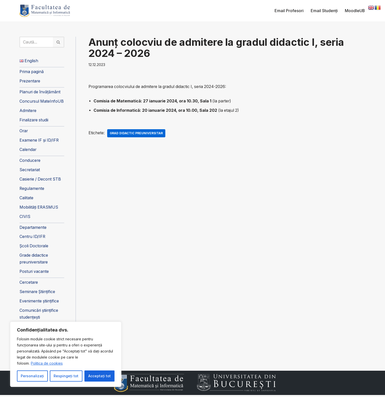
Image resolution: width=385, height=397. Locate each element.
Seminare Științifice (37, 293)
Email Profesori (288, 10)
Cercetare (28, 283)
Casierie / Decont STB (40, 180)
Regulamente (31, 189)
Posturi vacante (34, 273)
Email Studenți (323, 10)
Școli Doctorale (34, 247)
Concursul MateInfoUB (41, 101)
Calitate (26, 199)
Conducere (30, 161)
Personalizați (32, 376)
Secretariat (29, 170)
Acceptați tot (99, 376)
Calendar (28, 150)
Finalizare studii (34, 120)
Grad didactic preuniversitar (136, 133)
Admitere (28, 111)
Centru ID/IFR (32, 237)
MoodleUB (355, 10)
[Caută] (36, 42)
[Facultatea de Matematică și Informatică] (44, 11)
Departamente (33, 228)
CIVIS (24, 217)
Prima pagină (31, 72)
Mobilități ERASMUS (39, 208)
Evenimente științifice (39, 302)
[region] (65, 354)
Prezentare (30, 81)
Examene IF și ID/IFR (39, 141)
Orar (23, 131)
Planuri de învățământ (40, 92)
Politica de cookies (47, 363)
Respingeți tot (66, 376)
